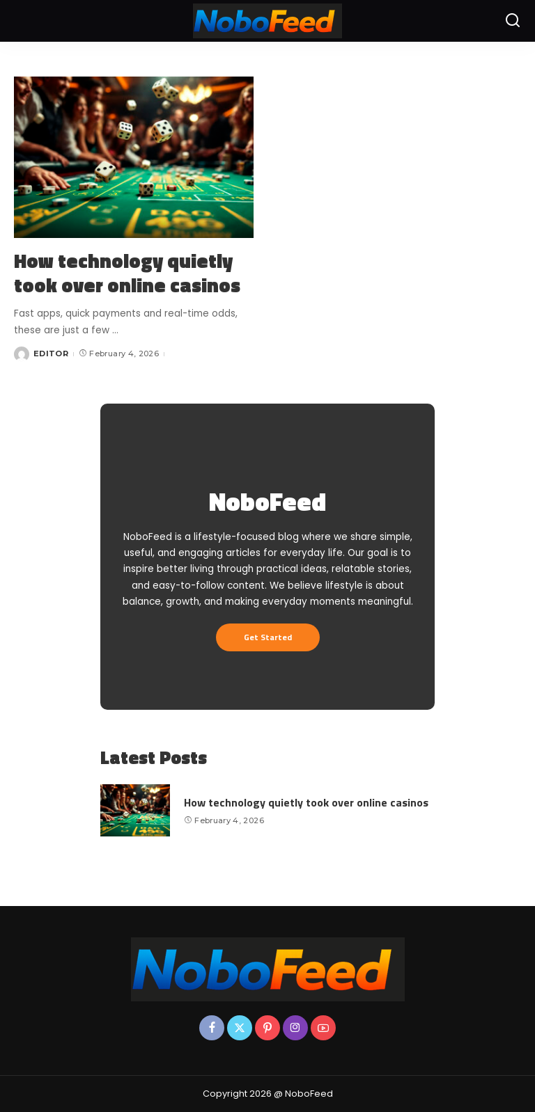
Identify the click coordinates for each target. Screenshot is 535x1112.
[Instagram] (295, 1027)
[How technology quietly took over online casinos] (134, 157)
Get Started (268, 637)
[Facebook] (211, 1027)
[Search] (512, 21)
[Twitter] (239, 1027)
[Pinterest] (267, 1027)
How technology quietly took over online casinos (127, 273)
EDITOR (50, 353)
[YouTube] (323, 1027)
